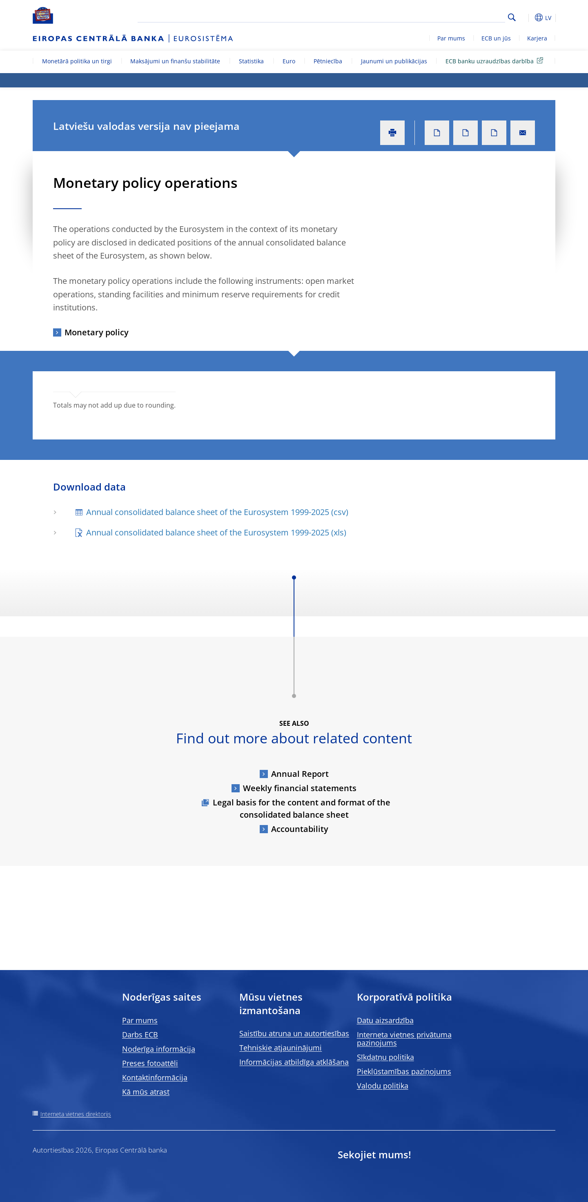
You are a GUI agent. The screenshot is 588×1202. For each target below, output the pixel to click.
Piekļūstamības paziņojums (404, 1071)
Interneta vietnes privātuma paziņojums (404, 1039)
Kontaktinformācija (154, 1077)
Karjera (537, 38)
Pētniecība (328, 61)
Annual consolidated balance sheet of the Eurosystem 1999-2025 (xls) (216, 532)
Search (512, 17)
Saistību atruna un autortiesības (294, 1033)
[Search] (464, 16)
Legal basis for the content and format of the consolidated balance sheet (301, 808)
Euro (289, 61)
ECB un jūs (496, 38)
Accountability (299, 828)
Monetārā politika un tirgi (77, 61)
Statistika (251, 61)
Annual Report (300, 773)
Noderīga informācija (158, 1049)
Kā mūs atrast (145, 1092)
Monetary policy (97, 332)
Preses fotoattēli (150, 1063)
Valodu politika (382, 1085)
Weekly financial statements (299, 788)
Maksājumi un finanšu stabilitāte (175, 61)
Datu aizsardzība (385, 1020)
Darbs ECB (140, 1034)
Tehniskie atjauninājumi (280, 1048)
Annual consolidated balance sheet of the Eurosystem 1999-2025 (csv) (217, 511)
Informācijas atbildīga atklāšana (294, 1062)
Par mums (451, 38)
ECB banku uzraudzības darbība (495, 60)
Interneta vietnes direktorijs (75, 1114)
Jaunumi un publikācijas (394, 61)
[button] (526, 18)
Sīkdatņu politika (385, 1057)
